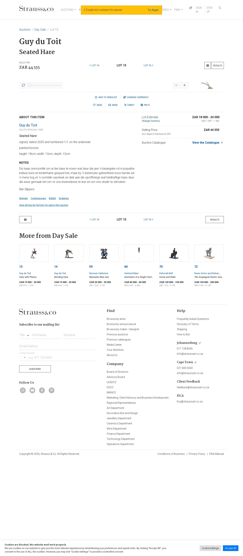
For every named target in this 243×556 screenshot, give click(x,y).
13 (20, 363)
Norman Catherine (98, 370)
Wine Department (116, 525)
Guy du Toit (28, 222)
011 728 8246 (185, 445)
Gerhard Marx (131, 370)
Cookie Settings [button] (210, 548)
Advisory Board (116, 473)
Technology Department (121, 535)
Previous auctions (117, 431)
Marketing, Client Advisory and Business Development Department (145, 494)
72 (196, 363)
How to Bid (183, 431)
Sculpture (64, 294)
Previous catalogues (119, 436)
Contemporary (38, 294)
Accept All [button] (230, 548)
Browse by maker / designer (123, 425)
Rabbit (52, 294)
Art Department (115, 504)
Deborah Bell (166, 370)
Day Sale (40, 29)
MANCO (111, 489)
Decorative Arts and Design (122, 509)
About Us (112, 451)
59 (91, 363)
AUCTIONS (67, 9)
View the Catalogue (205, 239)
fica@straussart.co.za (190, 498)
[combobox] (24, 430)
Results (217, 65)
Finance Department (118, 530)
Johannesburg (187, 439)
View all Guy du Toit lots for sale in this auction (43, 301)
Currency (135, 193)
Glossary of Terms (188, 420)
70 (161, 363)
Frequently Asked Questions (193, 415)
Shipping (182, 425)
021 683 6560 (185, 464)
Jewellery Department (119, 514)
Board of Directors (117, 468)
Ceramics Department (119, 520)
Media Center (114, 441)
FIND (177, 9)
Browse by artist (116, 415)
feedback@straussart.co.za (193, 483)
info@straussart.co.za (190, 450)
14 (56, 363)
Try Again (153, 9)
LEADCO (111, 478)
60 (126, 363)
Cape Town (185, 459)
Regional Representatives (121, 499)
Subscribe (35, 465)
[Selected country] (22, 454)
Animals (23, 294)
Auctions (24, 29)
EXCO (110, 483)
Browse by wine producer (121, 420)
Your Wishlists (115, 446)
